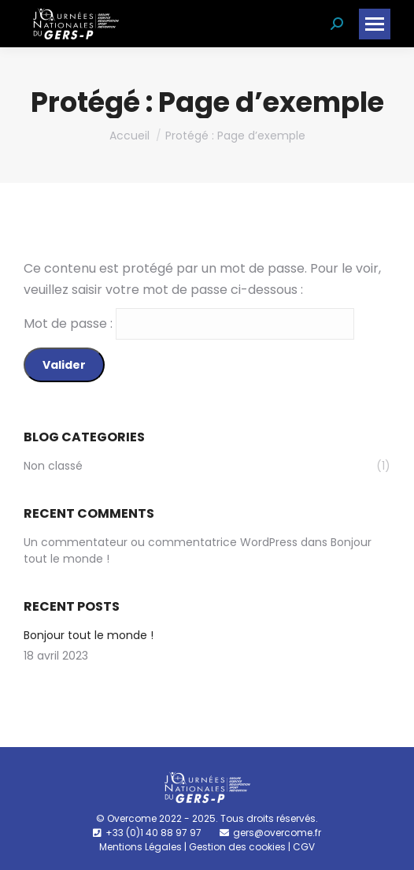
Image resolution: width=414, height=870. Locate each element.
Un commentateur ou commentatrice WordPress (161, 542)
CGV (304, 846)
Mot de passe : (189, 323)
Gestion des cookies (237, 846)
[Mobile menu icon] (374, 24)
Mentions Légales (140, 846)
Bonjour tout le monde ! (88, 635)
